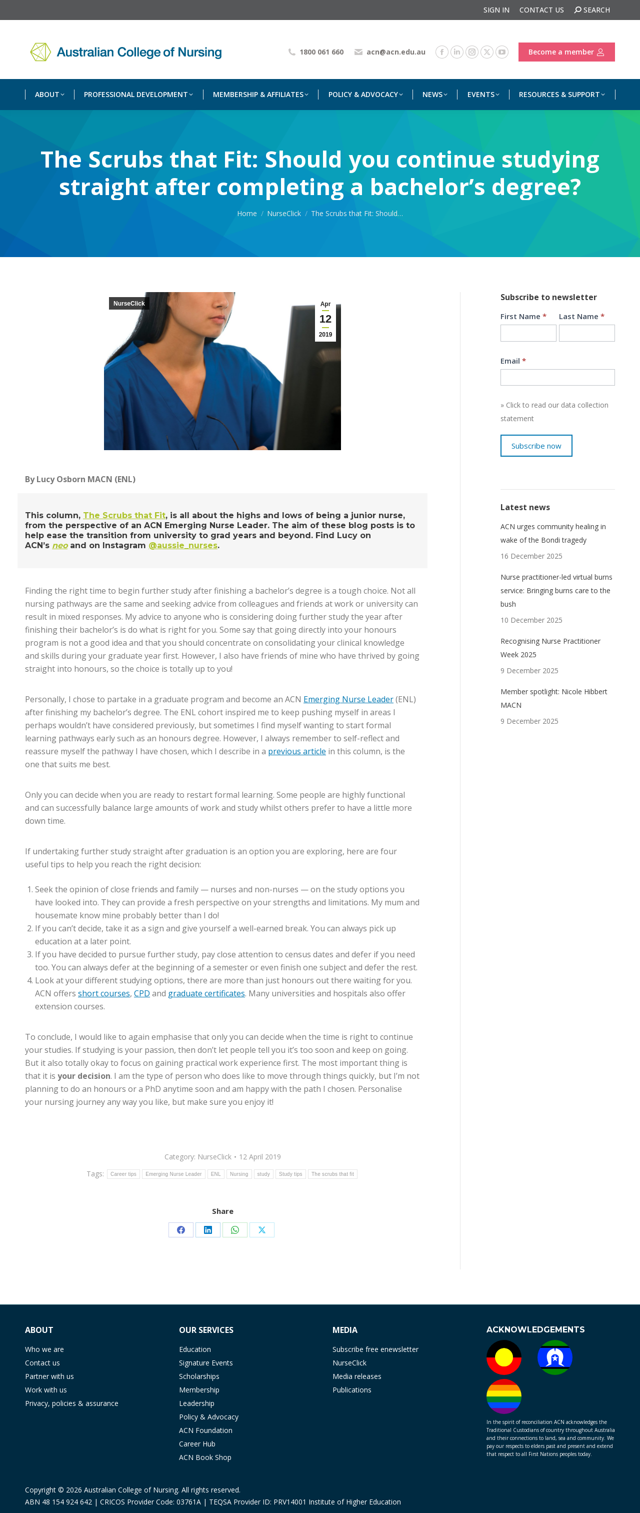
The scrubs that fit (333, 1174)
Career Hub (197, 1443)
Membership (199, 1389)
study (264, 1174)
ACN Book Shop (205, 1457)
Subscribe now (537, 446)
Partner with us (49, 1376)
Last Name (581, 316)
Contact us (42, 1362)
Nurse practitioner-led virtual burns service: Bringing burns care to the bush (556, 590)
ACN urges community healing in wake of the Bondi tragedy (553, 533)
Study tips (290, 1174)
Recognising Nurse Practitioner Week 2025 (550, 647)
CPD (142, 993)
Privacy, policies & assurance (71, 1403)
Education (195, 1349)
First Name (523, 316)
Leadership (196, 1403)
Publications (352, 1389)
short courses (104, 993)
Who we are (44, 1349)
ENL (216, 1174)
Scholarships (199, 1376)
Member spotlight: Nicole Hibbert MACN (554, 698)
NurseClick (129, 303)
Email (513, 361)
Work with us (46, 1389)
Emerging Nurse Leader (349, 699)
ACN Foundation (205, 1430)
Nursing (239, 1174)
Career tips (123, 1174)
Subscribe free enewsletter (375, 1349)
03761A (188, 1501)
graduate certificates (206, 993)
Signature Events (206, 1362)
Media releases (357, 1376)
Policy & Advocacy (208, 1416)
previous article (297, 751)
